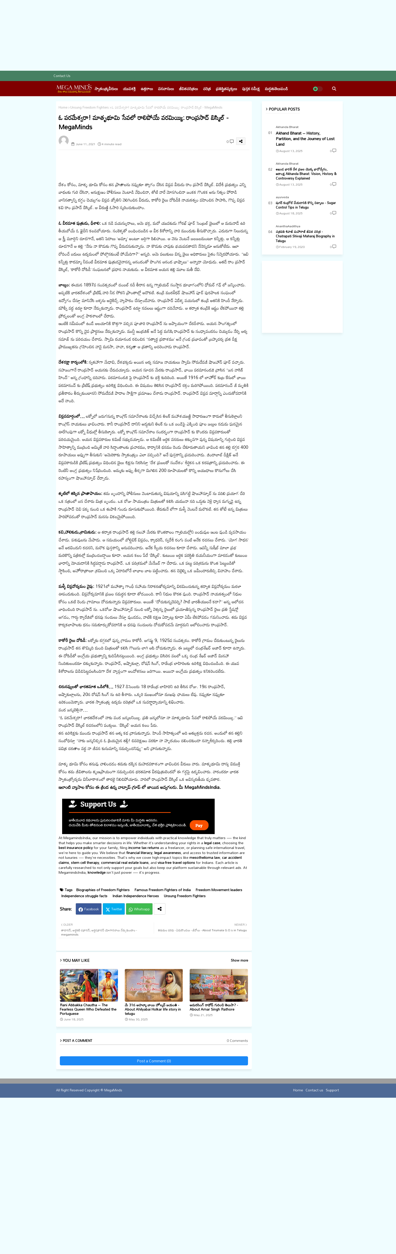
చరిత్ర (207, 89)
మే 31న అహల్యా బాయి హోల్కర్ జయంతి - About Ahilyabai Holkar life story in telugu (153, 1147)
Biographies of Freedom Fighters (103, 1028)
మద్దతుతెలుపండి (276, 89)
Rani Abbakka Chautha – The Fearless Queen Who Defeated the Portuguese (88, 1147)
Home (63, 107)
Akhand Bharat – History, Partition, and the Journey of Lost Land (305, 138)
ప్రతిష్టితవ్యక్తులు (226, 89)
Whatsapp (142, 1047)
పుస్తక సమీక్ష (251, 89)
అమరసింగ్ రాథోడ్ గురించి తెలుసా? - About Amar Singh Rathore (214, 1145)
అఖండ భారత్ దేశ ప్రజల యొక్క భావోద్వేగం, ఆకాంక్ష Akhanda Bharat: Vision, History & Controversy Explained (306, 174)
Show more (239, 1099)
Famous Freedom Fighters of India (163, 1028)
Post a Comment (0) (154, 1199)
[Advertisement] (151, 35)
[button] (334, 89)
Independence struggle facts (84, 1034)
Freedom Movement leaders (219, 1028)
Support (332, 1228)
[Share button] (159, 1047)
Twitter (116, 1047)
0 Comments (237, 1179)
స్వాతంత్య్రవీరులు (106, 89)
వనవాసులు (166, 89)
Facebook (91, 1047)
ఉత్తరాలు (147, 89)
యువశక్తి (129, 89)
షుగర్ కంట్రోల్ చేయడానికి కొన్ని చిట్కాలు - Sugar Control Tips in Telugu (306, 205)
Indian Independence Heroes (135, 1034)
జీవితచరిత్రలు (188, 89)
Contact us (62, 75)
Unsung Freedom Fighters (89, 107)
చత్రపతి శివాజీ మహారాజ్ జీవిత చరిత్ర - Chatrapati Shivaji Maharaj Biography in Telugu (305, 236)
